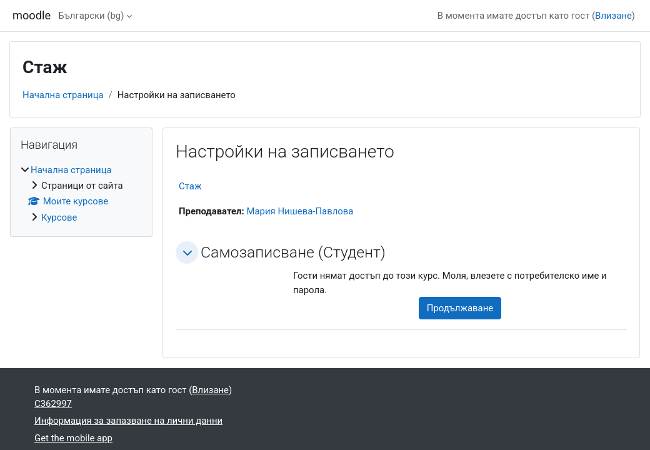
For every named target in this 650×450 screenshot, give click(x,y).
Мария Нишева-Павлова (299, 211)
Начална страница (63, 95)
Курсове (59, 217)
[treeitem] (81, 194)
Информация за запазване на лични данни (128, 420)
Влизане (613, 15)
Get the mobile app (73, 438)
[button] (187, 252)
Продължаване (460, 308)
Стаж (190, 186)
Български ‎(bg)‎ (91, 15)
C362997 (53, 403)
